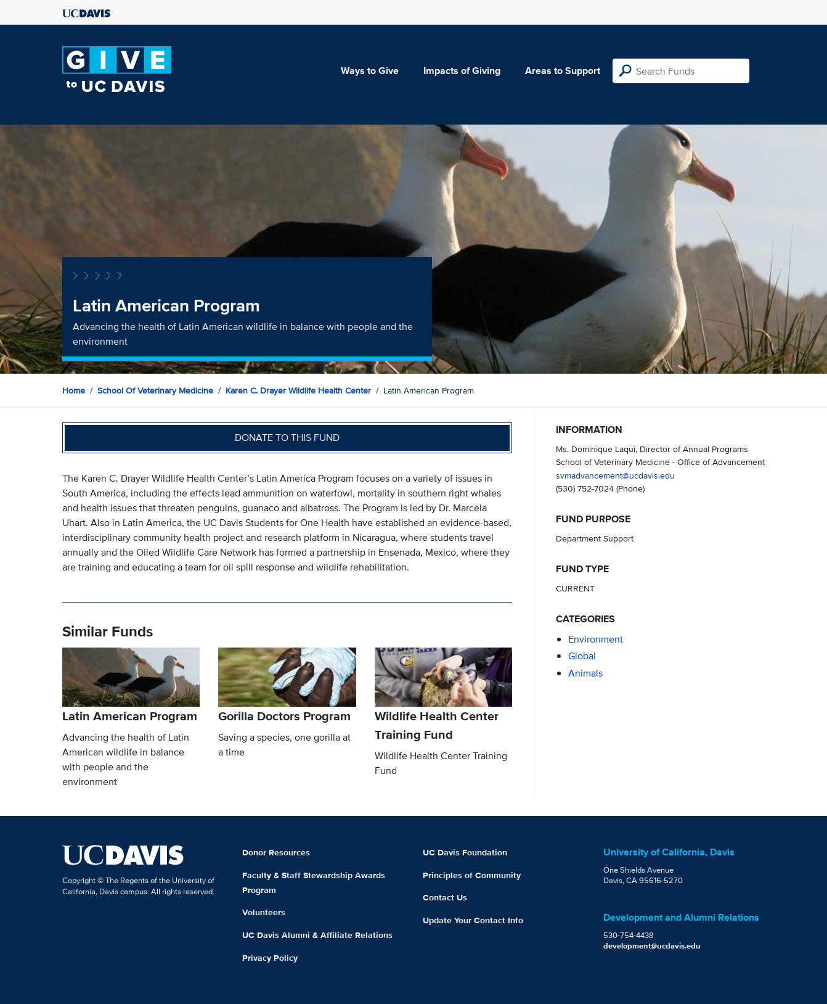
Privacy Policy (270, 958)
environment (595, 639)
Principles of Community (472, 875)
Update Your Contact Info (473, 920)
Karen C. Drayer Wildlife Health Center (298, 390)
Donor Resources (276, 852)
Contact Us (445, 897)
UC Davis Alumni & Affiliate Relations (317, 935)
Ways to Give (370, 71)
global (582, 656)
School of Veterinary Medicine (155, 390)
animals (585, 673)
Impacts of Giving (461, 71)
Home (73, 390)
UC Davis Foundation (465, 852)
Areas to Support (562, 71)
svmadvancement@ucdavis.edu (615, 475)
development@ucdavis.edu (652, 946)
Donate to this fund (287, 437)
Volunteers (263, 912)
